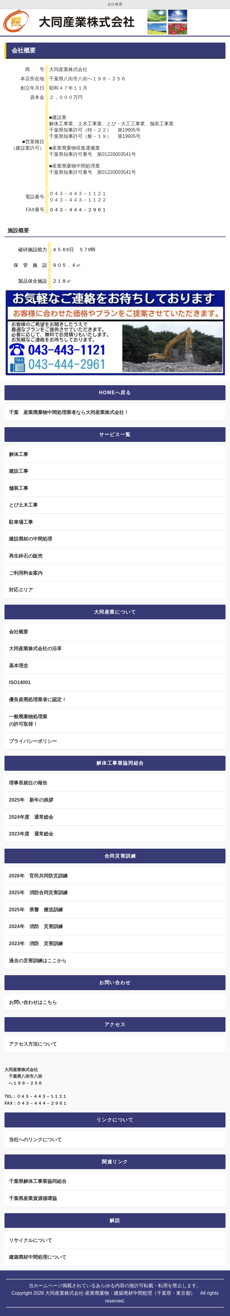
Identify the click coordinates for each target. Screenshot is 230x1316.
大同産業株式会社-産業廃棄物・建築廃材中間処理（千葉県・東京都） (120, 1293)
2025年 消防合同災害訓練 (38, 892)
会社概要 (18, 631)
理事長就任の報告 (28, 782)
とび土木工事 (23, 505)
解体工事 (18, 454)
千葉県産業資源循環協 (33, 1198)
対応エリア (21, 589)
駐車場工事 (21, 522)
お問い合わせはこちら (33, 1002)
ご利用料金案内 (26, 573)
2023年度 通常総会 (31, 833)
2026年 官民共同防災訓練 (38, 875)
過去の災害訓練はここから (37, 960)
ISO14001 (20, 682)
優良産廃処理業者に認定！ (37, 699)
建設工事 (18, 471)
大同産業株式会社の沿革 (35, 648)
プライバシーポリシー (33, 741)
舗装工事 (18, 488)
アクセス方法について (33, 1044)
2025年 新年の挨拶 (31, 799)
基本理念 (18, 665)
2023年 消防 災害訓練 (36, 943)
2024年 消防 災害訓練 (36, 926)
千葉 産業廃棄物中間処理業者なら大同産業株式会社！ (69, 412)
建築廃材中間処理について (37, 1257)
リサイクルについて (30, 1240)
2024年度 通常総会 (31, 817)
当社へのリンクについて (35, 1139)
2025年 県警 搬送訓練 (36, 909)
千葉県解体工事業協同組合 (37, 1181)
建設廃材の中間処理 (30, 538)
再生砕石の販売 (26, 555)
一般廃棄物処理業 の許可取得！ (28, 720)
